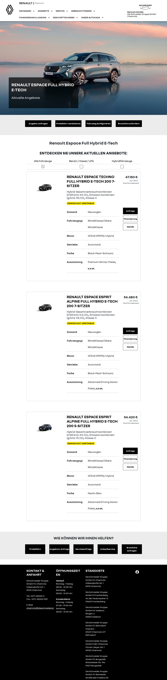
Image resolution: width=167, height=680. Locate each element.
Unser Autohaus (90, 17)
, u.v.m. (99, 388)
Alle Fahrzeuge (43, 160)
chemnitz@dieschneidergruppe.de (43, 608)
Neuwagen (25, 11)
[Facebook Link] (137, 571)
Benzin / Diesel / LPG (81, 160)
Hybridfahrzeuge (122, 160)
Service (60, 11)
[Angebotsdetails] (46, 186)
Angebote (44, 11)
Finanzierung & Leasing (33, 17)
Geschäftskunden (64, 17)
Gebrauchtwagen (81, 11)
